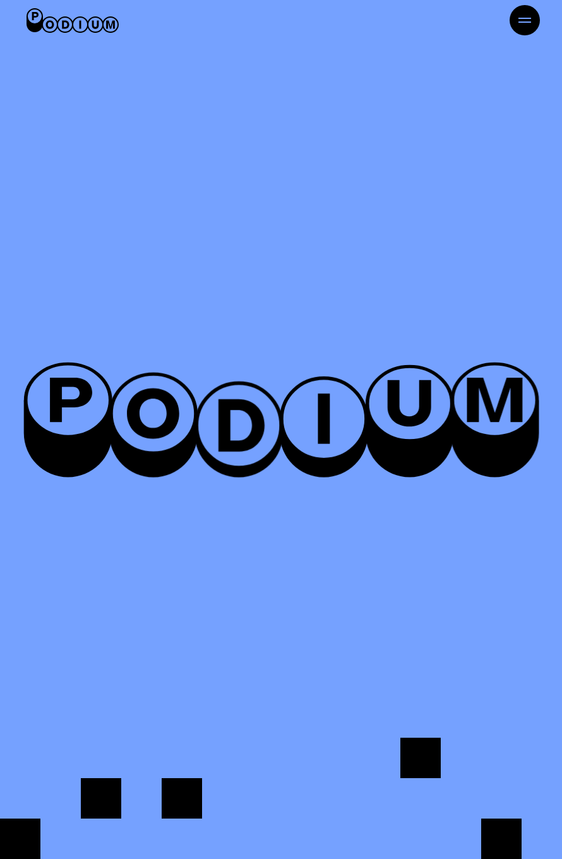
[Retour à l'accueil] (72, 20)
